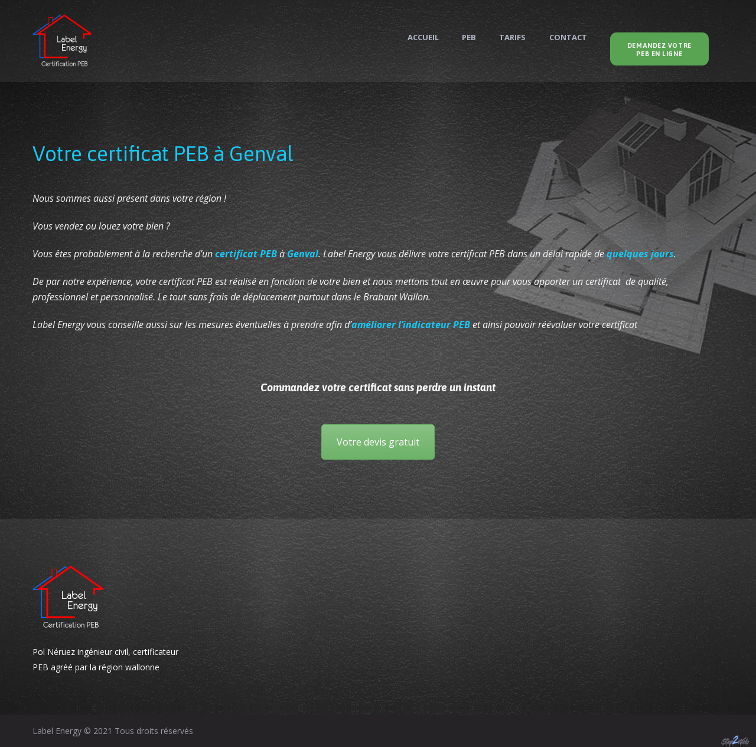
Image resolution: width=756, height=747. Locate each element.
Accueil (423, 37)
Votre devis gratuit (378, 441)
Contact (568, 37)
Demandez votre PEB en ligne (659, 49)
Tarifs (512, 37)
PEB (469, 37)
